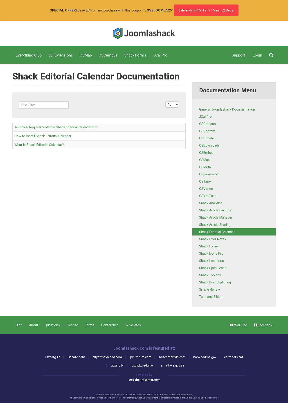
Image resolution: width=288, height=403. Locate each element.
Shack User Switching (215, 282)
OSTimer (205, 181)
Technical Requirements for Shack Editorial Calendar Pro (56, 127)
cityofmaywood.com (107, 357)
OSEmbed (206, 153)
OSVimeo (206, 189)
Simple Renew (209, 290)
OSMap (204, 160)
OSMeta (205, 167)
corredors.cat (233, 357)
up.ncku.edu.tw (142, 365)
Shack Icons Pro (211, 253)
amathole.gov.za (172, 365)
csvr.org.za (52, 357)
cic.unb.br (117, 365)
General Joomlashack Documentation (227, 109)
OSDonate (206, 138)
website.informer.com (144, 379)
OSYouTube (207, 196)
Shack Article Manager (215, 217)
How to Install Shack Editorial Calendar (42, 136)
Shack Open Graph (212, 268)
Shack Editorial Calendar (217, 232)
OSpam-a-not (209, 174)
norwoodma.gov (204, 357)
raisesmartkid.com (172, 357)
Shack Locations (211, 261)
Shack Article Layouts (215, 210)
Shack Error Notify (212, 239)
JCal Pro (205, 117)
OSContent (207, 131)
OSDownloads (209, 145)
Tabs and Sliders (211, 297)
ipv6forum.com (140, 357)
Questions (52, 325)
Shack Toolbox (210, 275)
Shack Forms (209, 246)
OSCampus (207, 124)
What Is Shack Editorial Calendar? (39, 145)
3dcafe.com (76, 357)
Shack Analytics (211, 203)
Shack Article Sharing (214, 225)
